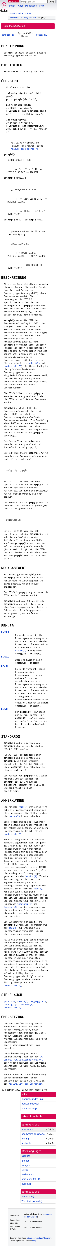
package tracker (30, 1103)
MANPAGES (13, 1)
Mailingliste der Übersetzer (25, 1083)
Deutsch (25, 1155)
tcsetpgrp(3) (11, 907)
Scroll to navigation (14, 26)
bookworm (14, 18)
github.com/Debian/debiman (39, 1238)
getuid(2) (9, 1001)
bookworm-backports (33, 1134)
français (25, 1165)
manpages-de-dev (28, 18)
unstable (26, 1143)
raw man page (29, 1108)
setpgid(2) (8, 34)
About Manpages (27, 5)
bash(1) (13, 928)
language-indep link (32, 1099)
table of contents (32, 1116)
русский (26, 1183)
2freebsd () (31, 1201)
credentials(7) (12, 366)
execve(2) (20, 650)
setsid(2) (34, 363)
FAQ (41, 5)
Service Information (20, 13)
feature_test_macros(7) (24, 148)
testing (25, 1138)
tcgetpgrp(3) (24, 904)
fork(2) (23, 807)
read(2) (37, 888)
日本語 (25, 1169)
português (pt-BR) (31, 1179)
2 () (27, 1196)
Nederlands (27, 1174)
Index (12, 5)
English (25, 1160)
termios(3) (31, 876)
